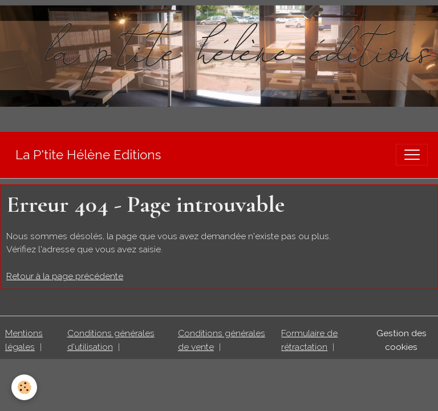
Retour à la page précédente (64, 276)
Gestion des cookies (401, 340)
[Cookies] (24, 387)
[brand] (88, 155)
